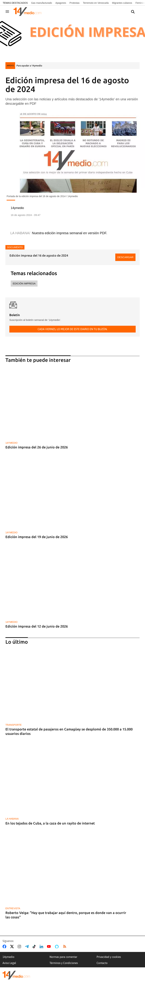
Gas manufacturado (41, 3)
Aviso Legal (9, 962)
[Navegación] (7, 11)
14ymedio (8, 956)
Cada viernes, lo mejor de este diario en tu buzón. (72, 329)
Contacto (102, 962)
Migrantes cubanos (122, 3)
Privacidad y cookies (109, 956)
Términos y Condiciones (64, 962)
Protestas (74, 3)
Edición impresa (24, 283)
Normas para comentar (63, 956)
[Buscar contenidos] (133, 12)
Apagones (60, 3)
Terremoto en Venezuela (96, 3)
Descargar (125, 257)
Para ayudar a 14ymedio (29, 65)
